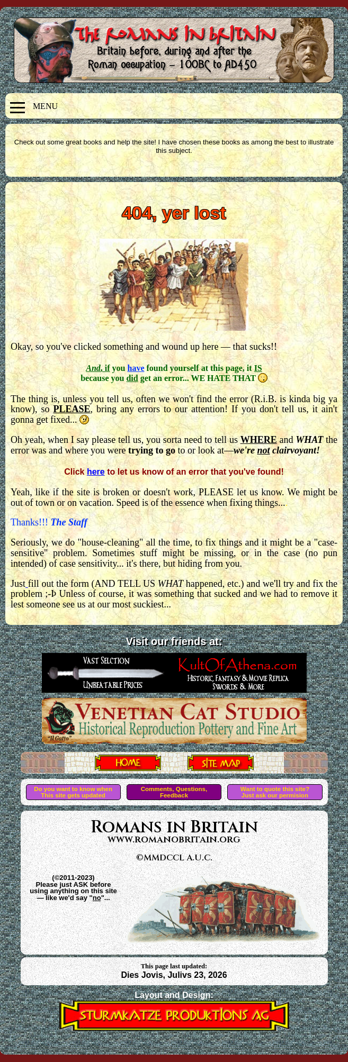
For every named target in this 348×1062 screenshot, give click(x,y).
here (96, 471)
